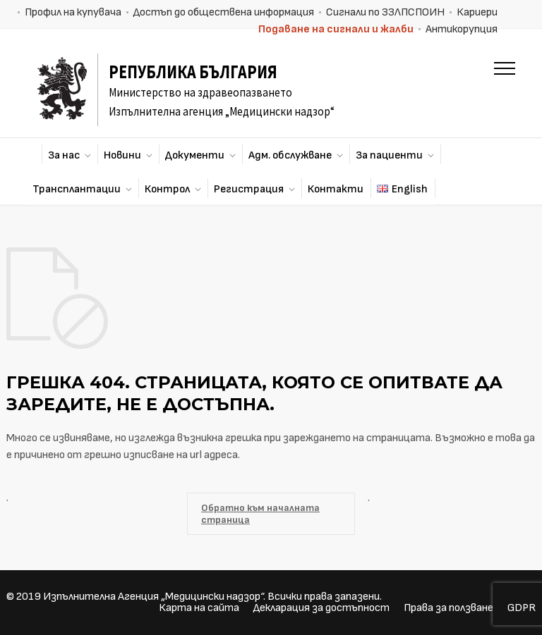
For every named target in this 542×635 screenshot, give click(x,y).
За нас (64, 155)
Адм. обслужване (290, 155)
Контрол (167, 189)
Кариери (477, 12)
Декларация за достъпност (321, 608)
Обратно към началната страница (260, 514)
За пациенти (389, 155)
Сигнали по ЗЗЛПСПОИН (385, 12)
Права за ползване (448, 608)
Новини (122, 155)
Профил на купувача (73, 12)
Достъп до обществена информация (223, 12)
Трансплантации (76, 189)
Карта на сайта (199, 608)
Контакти (335, 189)
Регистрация (249, 189)
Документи (194, 155)
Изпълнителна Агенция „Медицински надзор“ (153, 596)
